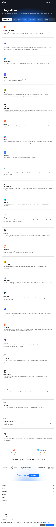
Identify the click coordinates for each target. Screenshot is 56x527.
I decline (43, 525)
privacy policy (47, 522)
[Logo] (4, 2)
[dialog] (28, 524)
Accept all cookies (50, 525)
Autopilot (4, 516)
